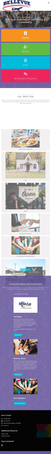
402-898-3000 (6, 418)
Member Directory (5, 436)
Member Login (4, 433)
